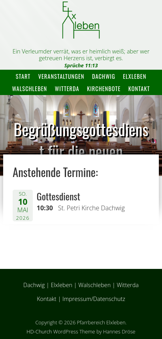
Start (23, 76)
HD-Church (39, 331)
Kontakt (139, 88)
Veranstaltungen (61, 76)
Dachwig (103, 76)
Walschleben (29, 88)
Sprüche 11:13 (81, 65)
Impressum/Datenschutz (93, 299)
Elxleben (134, 76)
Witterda (67, 88)
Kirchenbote (104, 88)
